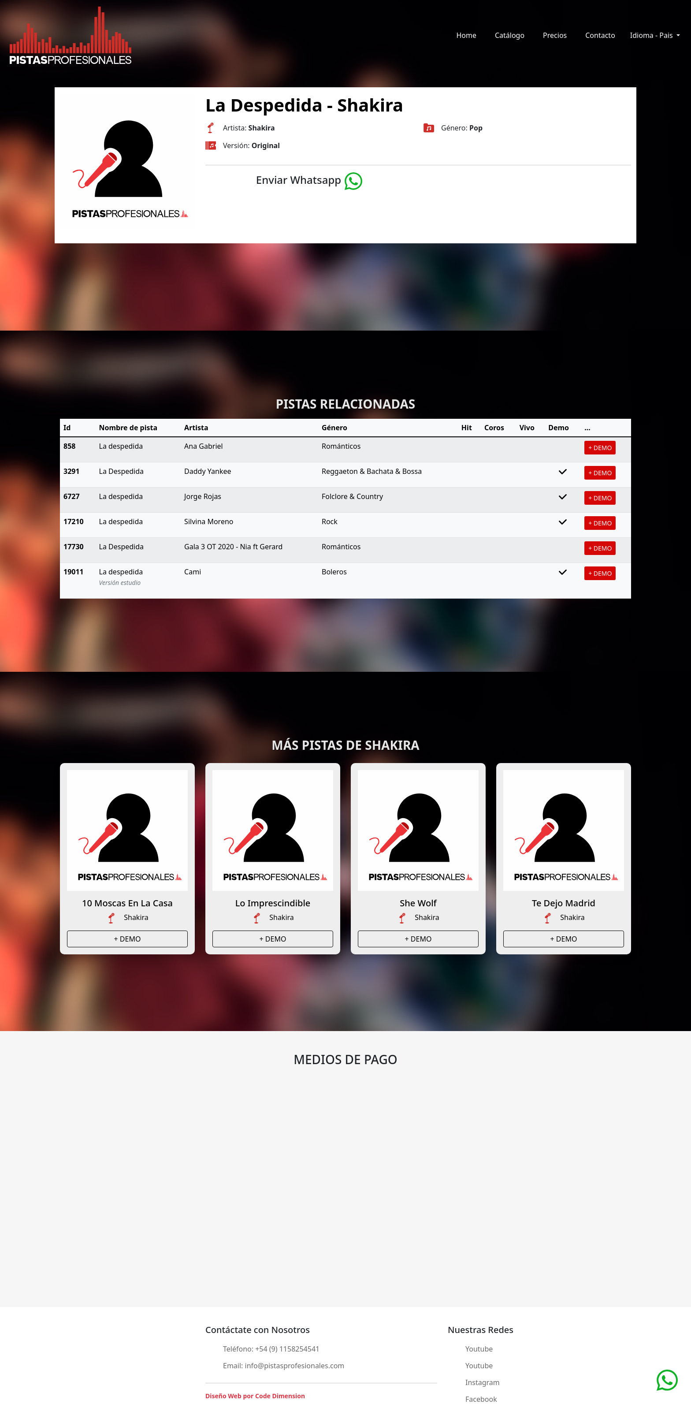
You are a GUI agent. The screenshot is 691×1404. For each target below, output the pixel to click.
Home (466, 35)
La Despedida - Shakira (304, 105)
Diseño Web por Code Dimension (255, 1396)
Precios (555, 35)
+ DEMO (600, 447)
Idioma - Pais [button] (652, 35)
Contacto (600, 35)
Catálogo (509, 35)
